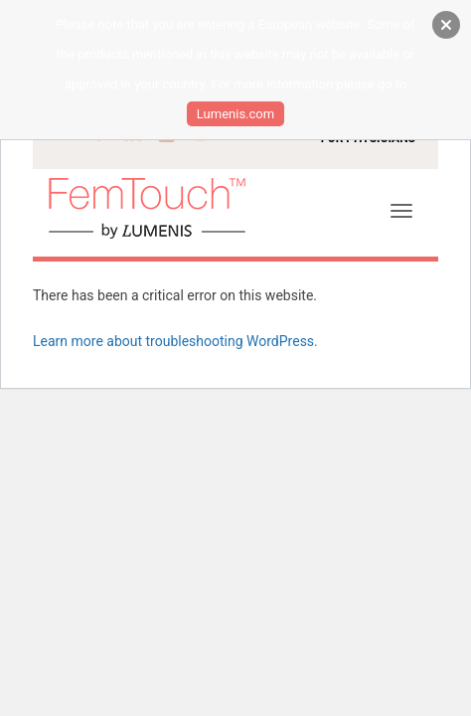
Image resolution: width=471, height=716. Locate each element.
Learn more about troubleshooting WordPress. (175, 341)
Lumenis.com (235, 113)
